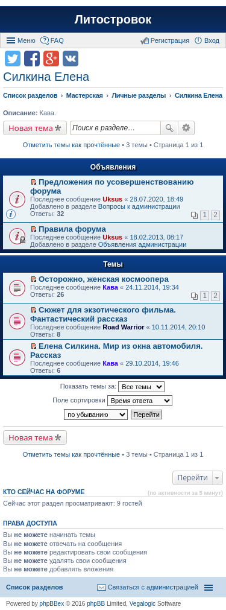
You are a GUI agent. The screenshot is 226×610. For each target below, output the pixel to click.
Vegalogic (142, 603)
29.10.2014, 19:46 (152, 363)
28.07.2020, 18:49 (156, 199)
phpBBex (52, 603)
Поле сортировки (112, 400)
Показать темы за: (112, 386)
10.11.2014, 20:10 (179, 327)
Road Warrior (123, 327)
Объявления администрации (142, 244)
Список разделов (34, 587)
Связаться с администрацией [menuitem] (153, 587)
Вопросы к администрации (139, 206)
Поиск (169, 128)
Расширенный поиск (186, 128)
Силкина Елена (46, 76)
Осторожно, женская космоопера (104, 279)
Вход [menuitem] (211, 40)
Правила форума (72, 229)
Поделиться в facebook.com (32, 58)
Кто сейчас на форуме (44, 491)
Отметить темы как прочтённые (72, 144)
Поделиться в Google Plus (51, 58)
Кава (110, 287)
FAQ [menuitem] (57, 40)
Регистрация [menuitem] (170, 40)
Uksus (112, 199)
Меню (26, 40)
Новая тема (30, 127)
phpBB (96, 603)
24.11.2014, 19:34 (152, 287)
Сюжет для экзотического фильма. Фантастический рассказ (103, 314)
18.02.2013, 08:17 (156, 237)
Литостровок (113, 19)
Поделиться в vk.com (70, 58)
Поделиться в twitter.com (12, 58)
